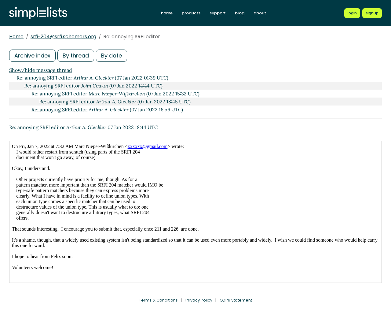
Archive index (32, 55)
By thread (76, 55)
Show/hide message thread (40, 70)
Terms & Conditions (158, 300)
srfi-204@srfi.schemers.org (63, 36)
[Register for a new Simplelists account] (372, 13)
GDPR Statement (236, 300)
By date (111, 55)
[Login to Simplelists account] (352, 13)
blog (239, 13)
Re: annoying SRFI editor (44, 78)
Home (16, 36)
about (260, 13)
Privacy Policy (198, 300)
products (191, 13)
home (167, 13)
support (218, 13)
